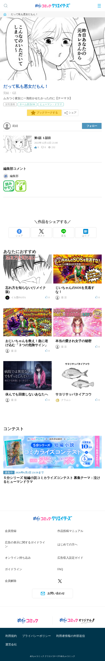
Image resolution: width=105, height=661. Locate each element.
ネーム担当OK (27, 104)
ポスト (41, 233)
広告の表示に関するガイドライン (25, 544)
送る (63, 233)
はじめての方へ (67, 544)
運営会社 (11, 644)
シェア (19, 233)
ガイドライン (13, 569)
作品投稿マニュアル (70, 531)
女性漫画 (10, 104)
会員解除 (10, 580)
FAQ (60, 569)
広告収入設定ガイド (70, 557)
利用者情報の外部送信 (70, 635)
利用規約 (11, 635)
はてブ (85, 233)
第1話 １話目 (42, 138)
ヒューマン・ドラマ (51, 104)
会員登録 (10, 531)
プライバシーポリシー (36, 635)
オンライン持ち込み (18, 557)
